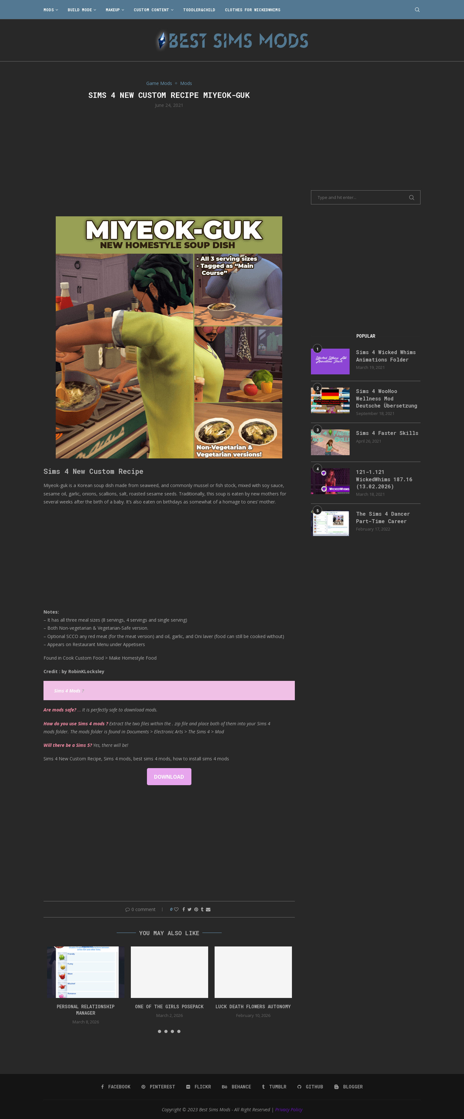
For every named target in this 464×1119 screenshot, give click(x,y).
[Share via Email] (208, 909)
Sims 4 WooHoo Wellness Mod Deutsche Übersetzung (386, 398)
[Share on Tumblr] (202, 909)
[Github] (310, 1087)
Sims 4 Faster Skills (387, 432)
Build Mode (80, 9)
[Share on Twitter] (190, 909)
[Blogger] (348, 1087)
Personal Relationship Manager (85, 1009)
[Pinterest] (158, 1087)
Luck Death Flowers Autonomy (253, 1006)
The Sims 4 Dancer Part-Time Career (383, 517)
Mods (49, 9)
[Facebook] (115, 1087)
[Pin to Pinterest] (196, 909)
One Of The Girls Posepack (169, 1006)
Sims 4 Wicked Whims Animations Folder (386, 355)
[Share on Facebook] (183, 909)
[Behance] (236, 1087)
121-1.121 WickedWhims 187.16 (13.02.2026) (384, 479)
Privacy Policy (288, 1109)
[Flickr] (198, 1087)
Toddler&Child (199, 9)
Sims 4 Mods (67, 691)
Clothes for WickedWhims (252, 9)
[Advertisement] (169, 162)
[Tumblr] (274, 1087)
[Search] (417, 9)
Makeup (113, 9)
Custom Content (151, 9)
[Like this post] (176, 909)
